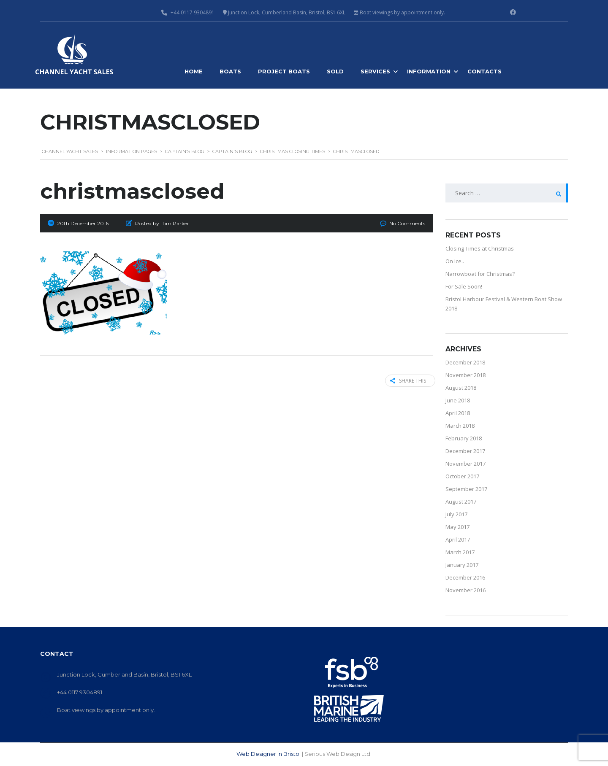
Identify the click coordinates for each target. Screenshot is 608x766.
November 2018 (465, 375)
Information (429, 71)
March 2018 (460, 425)
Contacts (484, 71)
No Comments (407, 223)
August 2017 (460, 501)
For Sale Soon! (463, 286)
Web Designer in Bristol (268, 753)
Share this (405, 380)
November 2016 (465, 590)
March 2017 (460, 552)
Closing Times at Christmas (479, 248)
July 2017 (456, 514)
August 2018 (460, 387)
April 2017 (457, 539)
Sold (335, 71)
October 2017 (462, 476)
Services (375, 71)
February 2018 (463, 438)
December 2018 (465, 362)
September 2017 (466, 489)
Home (194, 71)
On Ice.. (454, 261)
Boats (230, 71)
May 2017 (457, 527)
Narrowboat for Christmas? (480, 274)
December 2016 (465, 577)
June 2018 (457, 400)
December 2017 (465, 451)
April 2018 (457, 413)
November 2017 (465, 463)
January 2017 (461, 565)
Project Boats (284, 71)
